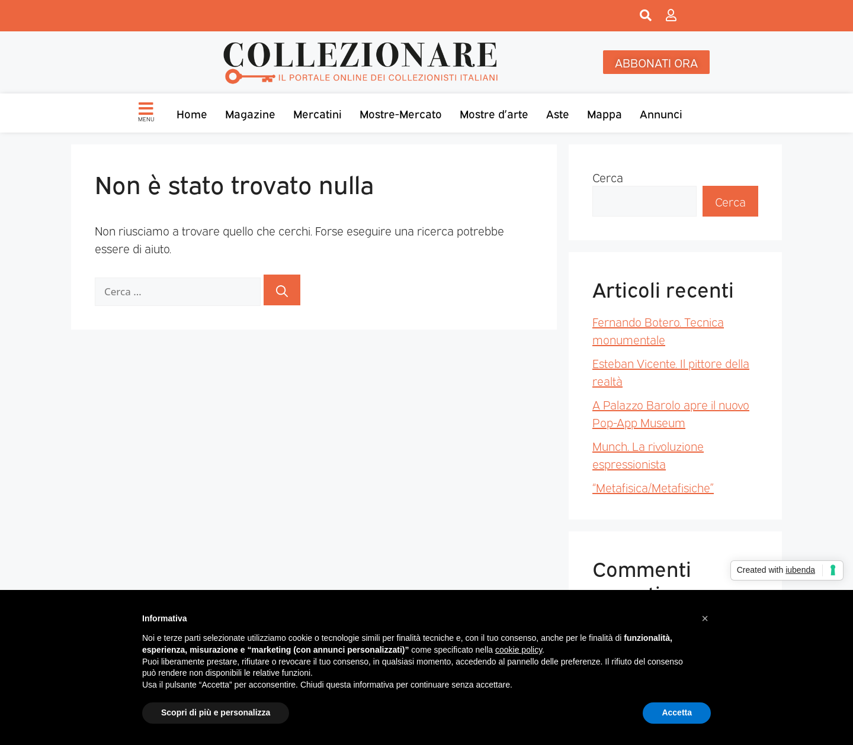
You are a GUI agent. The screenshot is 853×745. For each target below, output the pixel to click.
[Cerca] (282, 290)
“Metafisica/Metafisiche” (653, 487)
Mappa (604, 113)
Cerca (607, 177)
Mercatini (317, 113)
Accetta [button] (677, 712)
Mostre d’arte (494, 113)
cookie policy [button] (518, 649)
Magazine (250, 113)
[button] (704, 618)
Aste (557, 113)
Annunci (661, 113)
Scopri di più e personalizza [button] (215, 712)
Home (192, 113)
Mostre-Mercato (401, 113)
